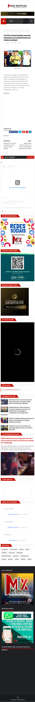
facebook (30, 157)
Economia (12, 553)
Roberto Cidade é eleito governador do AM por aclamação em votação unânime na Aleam (21, 420)
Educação (19, 553)
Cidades (4, 553)
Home (5, 30)
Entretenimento (6, 556)
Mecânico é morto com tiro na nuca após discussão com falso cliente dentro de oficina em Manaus (20, 401)
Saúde (29, 559)
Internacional (24, 556)
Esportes (15, 556)
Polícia (17, 559)
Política (23, 559)
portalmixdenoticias (11, 390)
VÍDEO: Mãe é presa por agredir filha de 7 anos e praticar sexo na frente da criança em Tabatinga (17, 440)
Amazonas (5, 549)
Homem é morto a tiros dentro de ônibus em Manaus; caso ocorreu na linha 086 (20, 428)
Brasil (27, 549)
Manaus (10, 30)
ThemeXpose (21, 700)
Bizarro (22, 549)
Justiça (4, 559)
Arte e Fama (13, 549)
